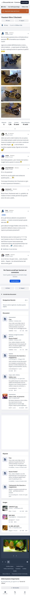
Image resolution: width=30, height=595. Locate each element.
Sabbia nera (12, 377)
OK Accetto (15, 587)
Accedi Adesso (15, 281)
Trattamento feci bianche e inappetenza (17, 356)
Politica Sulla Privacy (9, 568)
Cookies (24, 568)
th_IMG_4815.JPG (14, 526)
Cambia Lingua (10, 566)
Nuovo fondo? (13, 338)
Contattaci (18, 568)
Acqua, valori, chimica (14, 375)
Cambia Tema (20, 566)
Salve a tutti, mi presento (16, 396)
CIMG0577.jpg (13, 507)
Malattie (11, 353)
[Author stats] (28, 33)
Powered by (19, 574)
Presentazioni (12, 317)
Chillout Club (18, 25)
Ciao (10, 319)
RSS (15, 571)
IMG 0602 (12, 515)
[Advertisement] (15, 432)
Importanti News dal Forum (11, 11)
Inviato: (21, 467)
